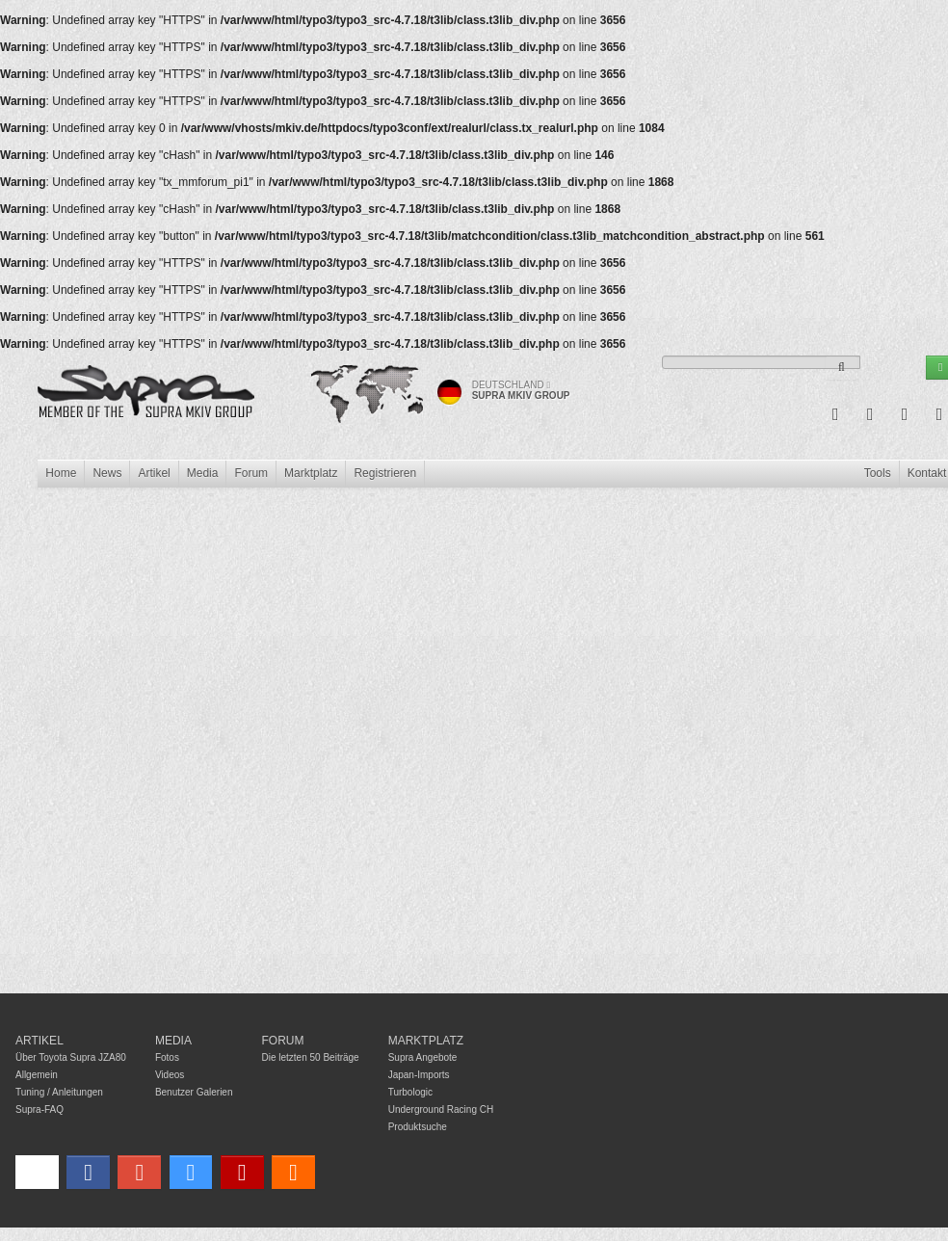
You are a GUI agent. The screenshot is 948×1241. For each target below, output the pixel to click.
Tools (877, 473)
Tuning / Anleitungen (59, 1092)
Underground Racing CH (441, 1109)
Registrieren (385, 473)
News (106, 473)
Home (60, 473)
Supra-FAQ (39, 1109)
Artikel (154, 473)
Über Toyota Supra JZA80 (70, 1057)
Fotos (167, 1057)
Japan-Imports (419, 1074)
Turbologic (410, 1092)
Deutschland (511, 385)
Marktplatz (310, 473)
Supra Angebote (423, 1057)
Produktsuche (417, 1127)
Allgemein (36, 1074)
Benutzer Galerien (194, 1092)
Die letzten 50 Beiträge (310, 1057)
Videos (169, 1074)
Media (203, 473)
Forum (251, 473)
